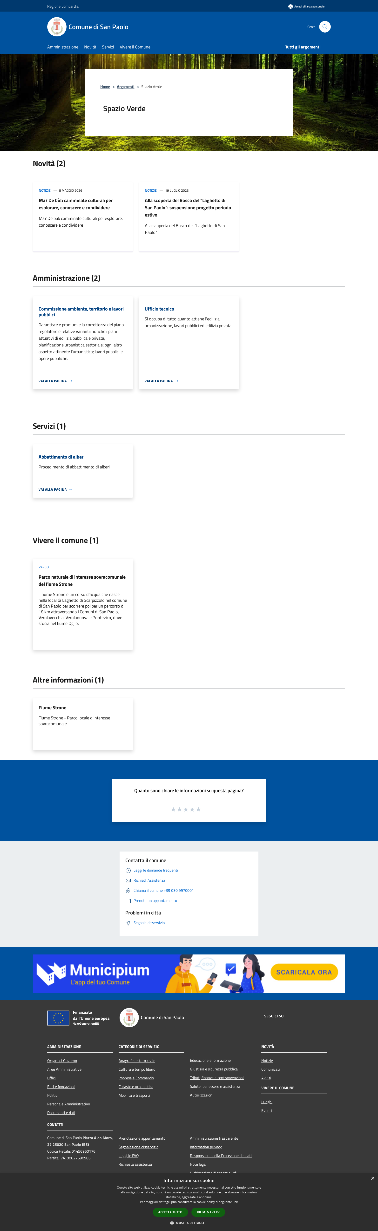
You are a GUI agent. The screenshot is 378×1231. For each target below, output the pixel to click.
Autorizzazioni (201, 1095)
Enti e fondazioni (61, 1086)
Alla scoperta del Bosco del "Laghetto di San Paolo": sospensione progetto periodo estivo (188, 207)
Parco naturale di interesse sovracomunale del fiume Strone (82, 580)
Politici (52, 1095)
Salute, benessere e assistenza (215, 1086)
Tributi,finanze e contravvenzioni (217, 1078)
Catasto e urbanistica (136, 1086)
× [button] (372, 1178)
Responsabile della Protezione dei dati (221, 1155)
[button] (189, 1222)
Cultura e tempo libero (137, 1069)
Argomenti (125, 86)
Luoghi (266, 1102)
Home (105, 86)
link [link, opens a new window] (235, 1202)
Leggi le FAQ (129, 1155)
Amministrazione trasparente (214, 1138)
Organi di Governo (62, 1060)
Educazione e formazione (210, 1060)
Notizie (45, 190)
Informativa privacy (206, 1147)
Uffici (51, 1078)
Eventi (266, 1110)
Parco (44, 566)
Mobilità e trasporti (134, 1095)
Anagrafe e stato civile (137, 1060)
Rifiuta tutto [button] (208, 1212)
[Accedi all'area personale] (306, 6)
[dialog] (189, 1202)
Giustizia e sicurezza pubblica (214, 1069)
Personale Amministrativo (68, 1104)
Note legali (199, 1164)
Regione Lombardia (63, 6)
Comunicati (270, 1069)
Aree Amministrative (64, 1069)
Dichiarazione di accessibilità (213, 1173)
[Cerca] (325, 27)
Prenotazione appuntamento (142, 1138)
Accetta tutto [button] (170, 1212)
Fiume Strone (52, 707)
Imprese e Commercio (136, 1078)
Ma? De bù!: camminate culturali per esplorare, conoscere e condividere (76, 203)
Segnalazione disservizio (138, 1147)
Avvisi (266, 1078)
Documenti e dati (61, 1113)
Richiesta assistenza (135, 1164)
